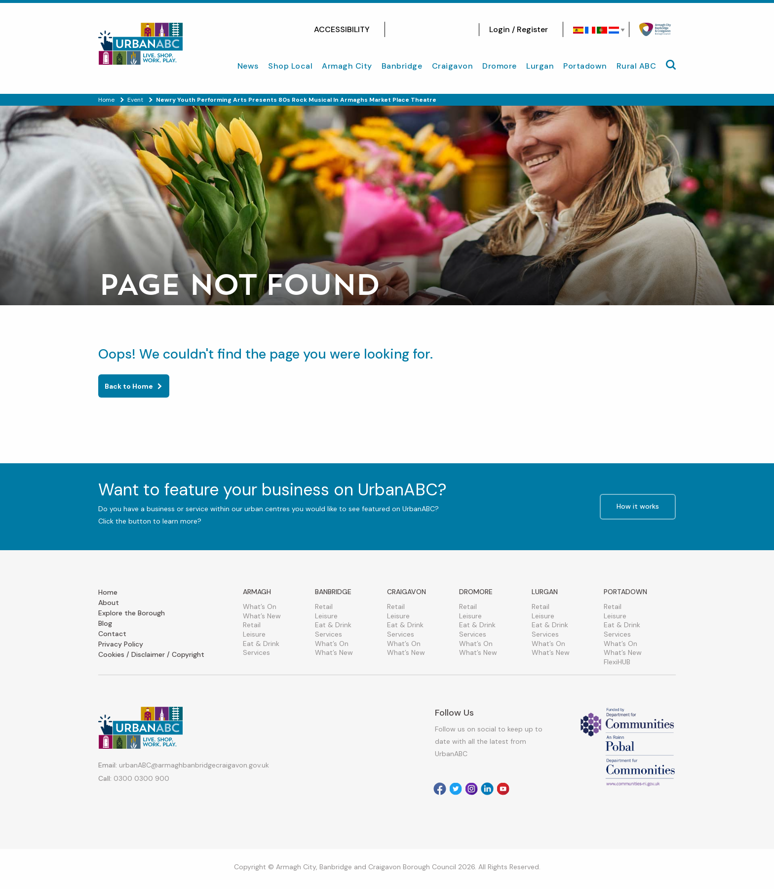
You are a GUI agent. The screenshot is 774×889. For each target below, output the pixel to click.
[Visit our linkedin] (444, 30)
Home (107, 592)
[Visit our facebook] (400, 30)
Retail (252, 624)
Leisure (254, 634)
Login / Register (518, 29)
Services (256, 652)
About (108, 602)
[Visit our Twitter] (429, 30)
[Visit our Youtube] (459, 30)
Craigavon (452, 66)
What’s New (262, 615)
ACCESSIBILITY (342, 29)
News (248, 66)
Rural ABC (637, 66)
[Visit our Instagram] (415, 30)
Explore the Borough (131, 612)
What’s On (259, 606)
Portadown (585, 66)
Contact (112, 633)
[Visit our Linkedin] (487, 789)
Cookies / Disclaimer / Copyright (151, 654)
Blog (105, 623)
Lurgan (540, 66)
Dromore (499, 66)
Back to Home (129, 386)
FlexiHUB (617, 661)
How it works (638, 506)
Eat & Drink (261, 643)
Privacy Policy (120, 644)
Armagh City (347, 66)
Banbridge (402, 66)
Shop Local (290, 66)
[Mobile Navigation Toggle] (671, 65)
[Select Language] (596, 30)
